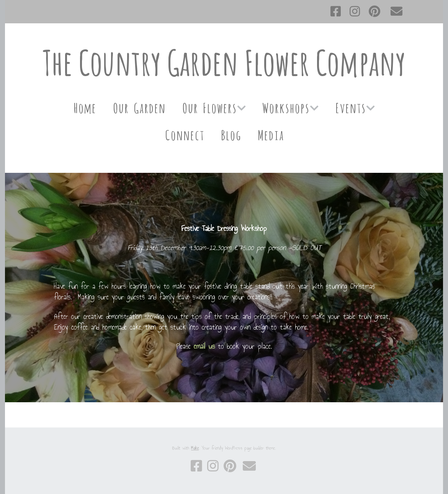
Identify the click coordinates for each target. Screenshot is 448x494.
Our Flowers (209, 107)
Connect (184, 134)
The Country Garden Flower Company (224, 62)
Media (270, 134)
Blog (231, 134)
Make (195, 448)
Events (350, 107)
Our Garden (139, 107)
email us (204, 346)
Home (84, 107)
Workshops (285, 107)
